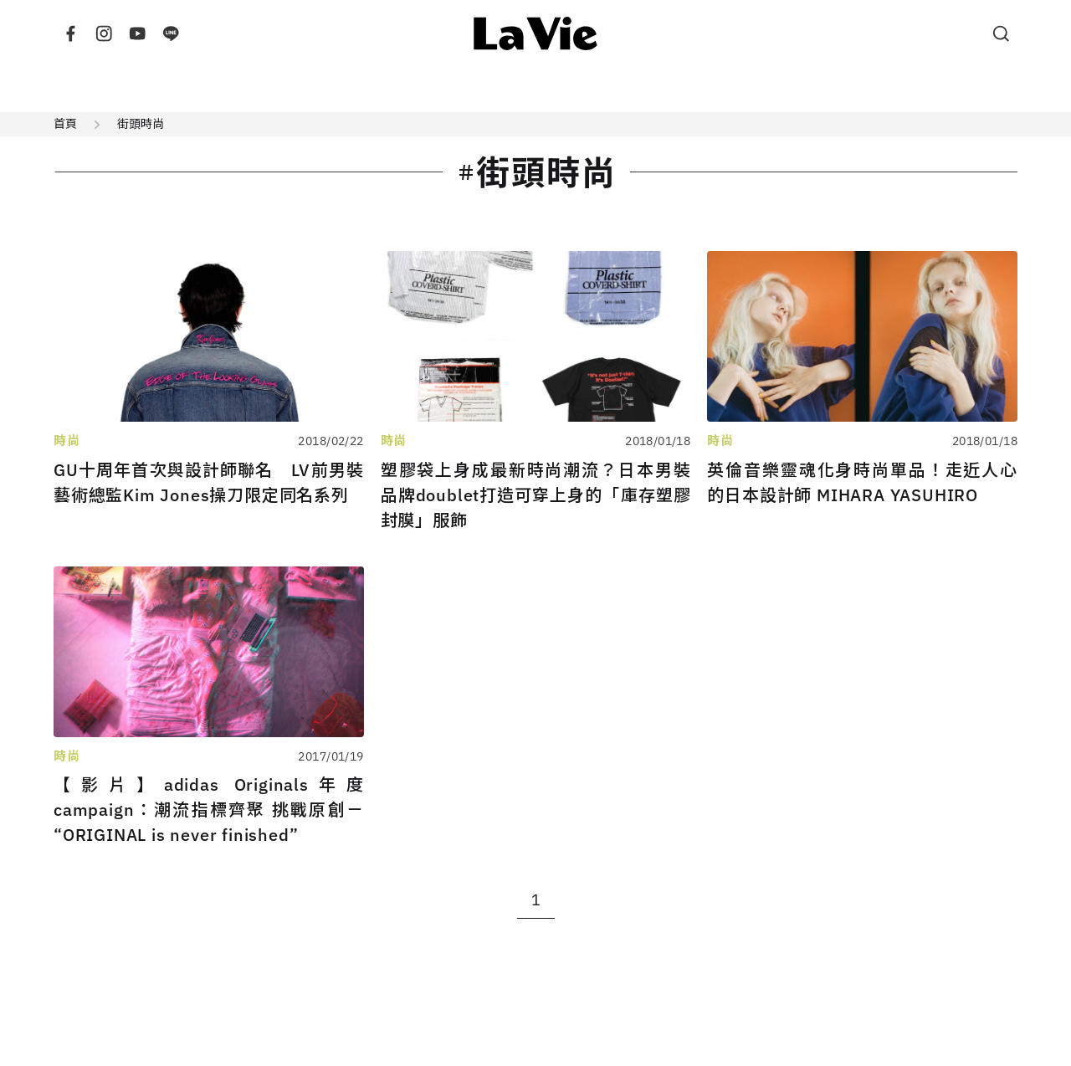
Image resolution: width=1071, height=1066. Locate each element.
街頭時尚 (140, 123)
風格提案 (888, 89)
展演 (614, 89)
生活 (360, 89)
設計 (232, 89)
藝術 (423, 89)
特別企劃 (791, 89)
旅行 (487, 89)
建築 (169, 89)
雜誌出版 (694, 89)
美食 (550, 89)
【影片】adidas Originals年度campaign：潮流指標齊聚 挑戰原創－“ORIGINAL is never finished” (209, 809)
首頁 (65, 123)
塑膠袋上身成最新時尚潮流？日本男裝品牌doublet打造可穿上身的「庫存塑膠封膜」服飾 (536, 495)
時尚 (296, 89)
